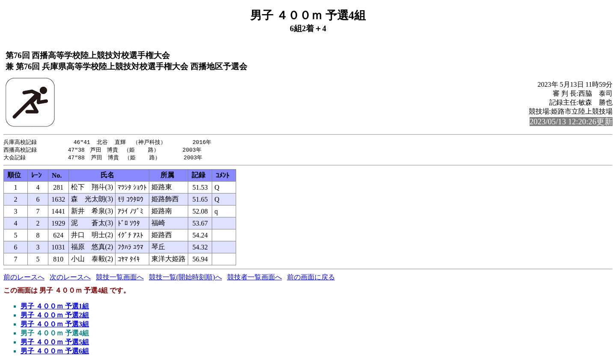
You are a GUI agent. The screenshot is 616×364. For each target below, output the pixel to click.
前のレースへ (23, 278)
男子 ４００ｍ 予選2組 (55, 316)
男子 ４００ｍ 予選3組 (55, 325)
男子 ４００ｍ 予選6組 (55, 352)
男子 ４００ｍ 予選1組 (55, 307)
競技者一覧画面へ (254, 278)
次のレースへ (70, 278)
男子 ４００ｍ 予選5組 (55, 343)
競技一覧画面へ (120, 278)
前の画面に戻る (311, 278)
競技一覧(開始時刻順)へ (185, 278)
